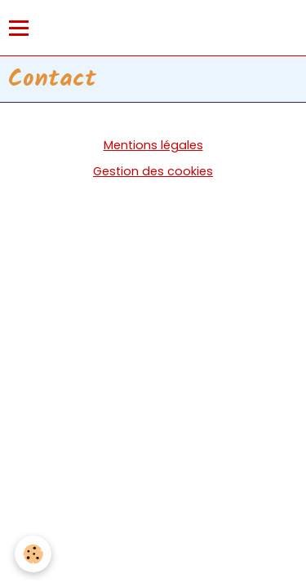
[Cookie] (33, 554)
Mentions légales (153, 145)
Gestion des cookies (153, 171)
